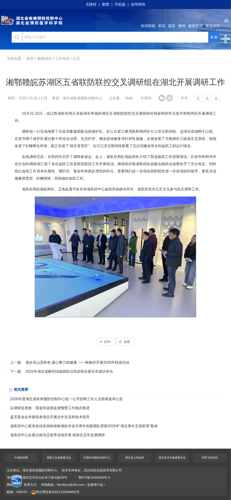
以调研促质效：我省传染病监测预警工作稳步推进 (50, 408)
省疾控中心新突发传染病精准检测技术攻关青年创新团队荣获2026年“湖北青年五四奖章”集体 (84, 426)
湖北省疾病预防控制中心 (115, 20)
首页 (30, 58)
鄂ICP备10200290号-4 (94, 477)
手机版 (120, 4)
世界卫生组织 (210, 457)
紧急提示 (213, 26)
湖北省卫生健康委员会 (172, 457)
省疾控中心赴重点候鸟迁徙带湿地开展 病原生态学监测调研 (57, 435)
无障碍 (91, 4)
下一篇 (15, 371)
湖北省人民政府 (134, 457)
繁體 (105, 4)
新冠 (161, 26)
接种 (181, 26)
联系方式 (30, 484)
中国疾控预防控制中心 (96, 457)
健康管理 (195, 26)
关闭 (125, 342)
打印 (105, 342)
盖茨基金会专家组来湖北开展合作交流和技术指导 (50, 417)
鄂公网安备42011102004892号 (55, 492)
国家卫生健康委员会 (59, 457)
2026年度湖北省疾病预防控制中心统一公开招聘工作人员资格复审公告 (66, 399)
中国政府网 (21, 457)
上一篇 (15, 362)
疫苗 (171, 26)
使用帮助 (138, 4)
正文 (76, 58)
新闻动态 (44, 58)
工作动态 (62, 58)
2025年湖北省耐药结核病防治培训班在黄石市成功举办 (69, 371)
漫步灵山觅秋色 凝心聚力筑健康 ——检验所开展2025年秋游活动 (77, 362)
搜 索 (213, 37)
